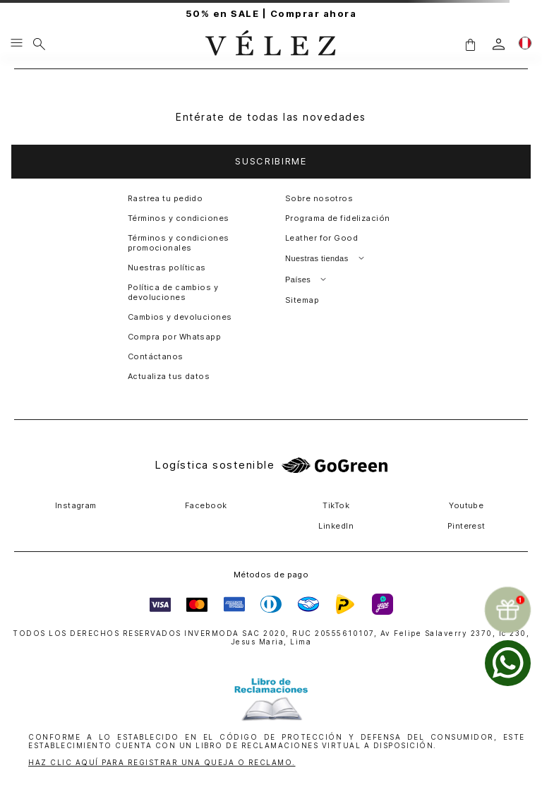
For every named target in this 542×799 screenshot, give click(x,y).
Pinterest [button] (466, 526)
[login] (499, 44)
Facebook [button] (206, 505)
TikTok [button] (336, 505)
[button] (470, 44)
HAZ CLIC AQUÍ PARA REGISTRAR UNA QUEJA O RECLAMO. (162, 762)
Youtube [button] (466, 505)
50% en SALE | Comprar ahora (271, 13)
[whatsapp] (508, 663)
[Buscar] (39, 44)
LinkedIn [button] (336, 526)
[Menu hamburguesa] (17, 44)
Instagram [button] (76, 505)
